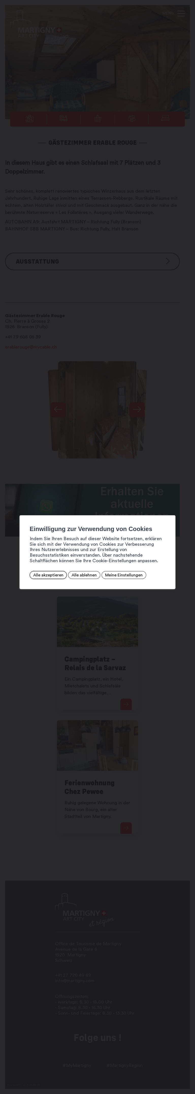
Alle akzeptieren (48, 575)
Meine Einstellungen (124, 575)
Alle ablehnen (84, 575)
